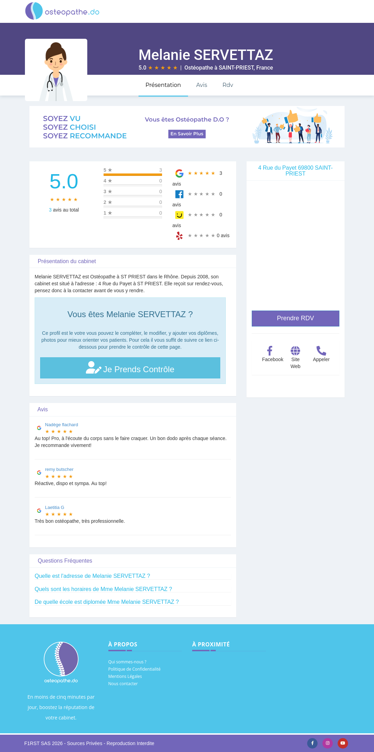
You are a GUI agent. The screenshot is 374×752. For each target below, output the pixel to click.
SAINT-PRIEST (236, 67)
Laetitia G (54, 507)
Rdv (227, 85)
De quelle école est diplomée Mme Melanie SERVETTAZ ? (107, 602)
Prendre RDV (295, 318)
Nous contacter (123, 684)
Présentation (163, 85)
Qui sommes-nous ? (127, 662)
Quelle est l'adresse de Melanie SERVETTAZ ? (92, 576)
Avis (201, 85)
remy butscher (59, 469)
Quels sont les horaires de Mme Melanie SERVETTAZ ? (103, 589)
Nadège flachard (61, 424)
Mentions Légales (125, 676)
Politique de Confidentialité (134, 669)
